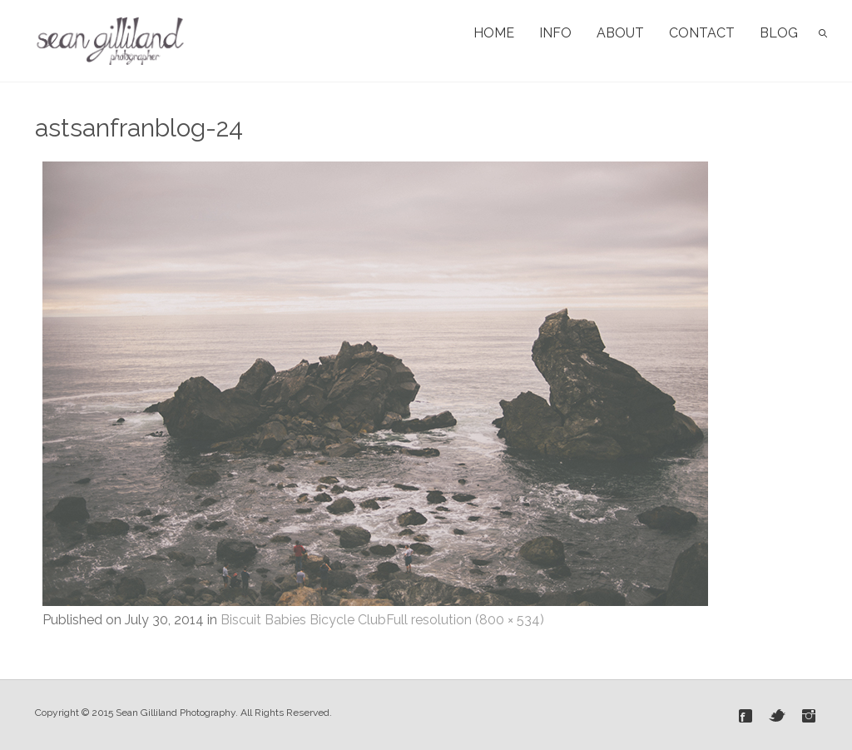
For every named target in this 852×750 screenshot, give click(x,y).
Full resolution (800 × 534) (465, 620)
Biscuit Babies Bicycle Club (303, 620)
